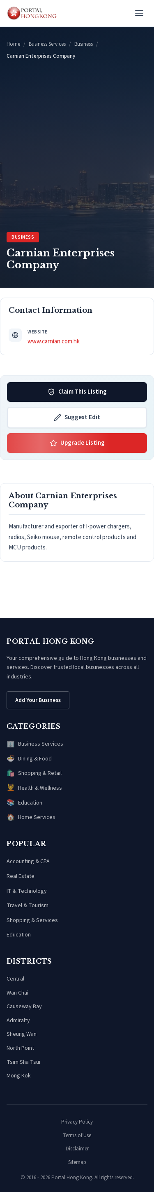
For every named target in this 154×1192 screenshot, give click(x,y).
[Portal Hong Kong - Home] (32, 13)
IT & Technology (27, 891)
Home (13, 44)
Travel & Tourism (27, 905)
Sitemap (77, 1162)
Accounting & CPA (28, 861)
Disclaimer (77, 1148)
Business (83, 44)
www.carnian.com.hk (54, 341)
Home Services (31, 817)
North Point (20, 1048)
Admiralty (18, 1020)
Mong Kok (19, 1076)
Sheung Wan (22, 1034)
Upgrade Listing (77, 443)
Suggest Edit (77, 417)
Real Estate (20, 876)
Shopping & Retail (34, 773)
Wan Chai (17, 993)
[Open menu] (139, 13)
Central (15, 979)
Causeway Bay (24, 1006)
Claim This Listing (77, 391)
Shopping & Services (32, 920)
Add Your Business (38, 700)
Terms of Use (77, 1135)
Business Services (47, 44)
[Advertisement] (77, 146)
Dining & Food (29, 758)
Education (24, 803)
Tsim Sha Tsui (23, 1062)
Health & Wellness (34, 788)
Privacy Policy (77, 1122)
